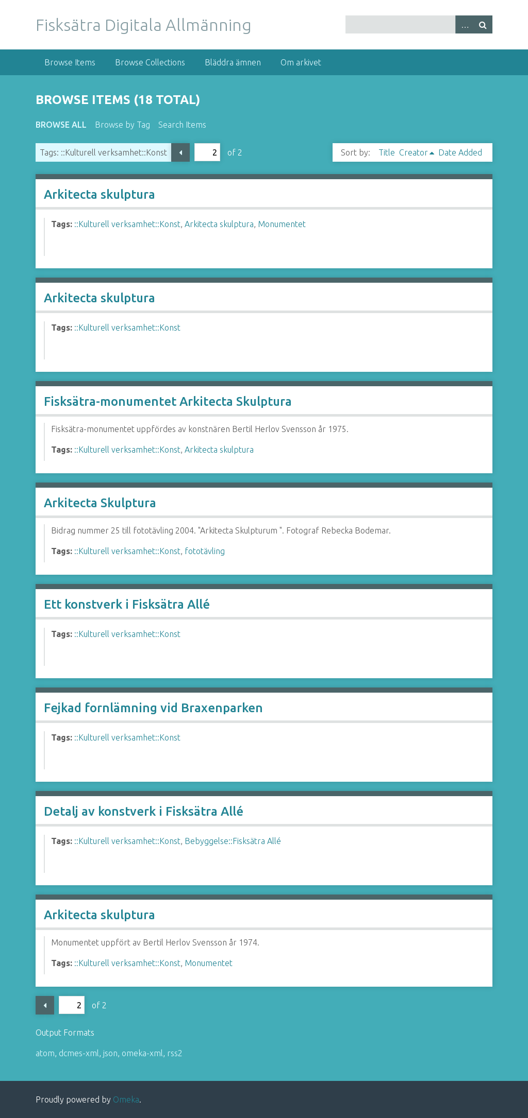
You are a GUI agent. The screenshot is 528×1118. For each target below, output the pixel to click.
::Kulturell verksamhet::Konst (127, 224)
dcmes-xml (79, 1053)
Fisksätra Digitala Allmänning (144, 24)
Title (386, 152)
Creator (413, 152)
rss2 (175, 1053)
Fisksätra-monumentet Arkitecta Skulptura (168, 401)
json (110, 1053)
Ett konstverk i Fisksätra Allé (127, 604)
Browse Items (69, 62)
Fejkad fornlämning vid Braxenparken (153, 708)
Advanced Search (464, 24)
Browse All (61, 124)
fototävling (205, 551)
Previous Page (180, 152)
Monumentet (282, 224)
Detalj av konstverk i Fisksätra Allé (143, 811)
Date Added (460, 152)
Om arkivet (300, 62)
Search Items (182, 124)
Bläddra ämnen (233, 62)
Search (483, 24)
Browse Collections (150, 62)
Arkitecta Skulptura (100, 503)
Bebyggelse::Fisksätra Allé (233, 841)
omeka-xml (142, 1053)
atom (45, 1053)
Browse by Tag (122, 124)
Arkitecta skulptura (99, 194)
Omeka (126, 1099)
